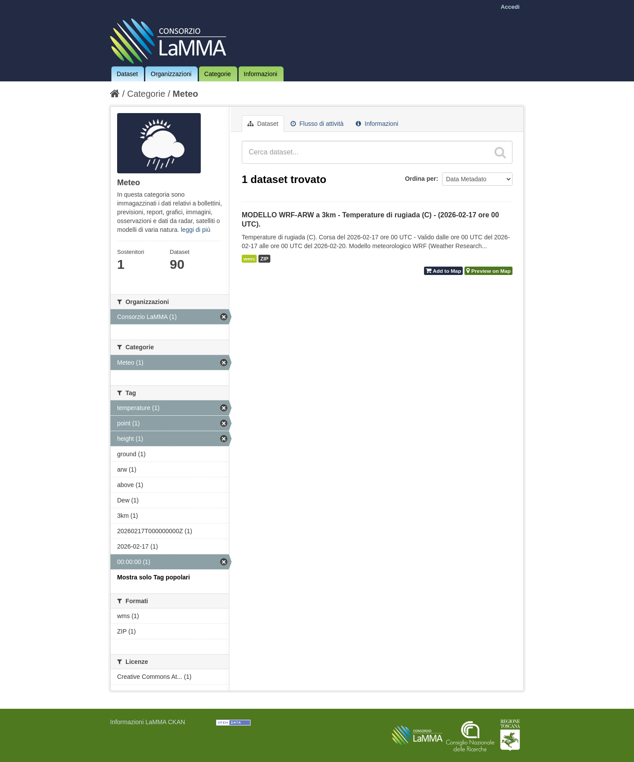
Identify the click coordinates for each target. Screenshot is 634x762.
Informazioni (260, 73)
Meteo (185, 94)
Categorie (217, 73)
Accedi (510, 7)
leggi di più (195, 229)
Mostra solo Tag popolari (153, 577)
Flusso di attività (317, 123)
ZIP (264, 259)
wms (249, 259)
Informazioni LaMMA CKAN (147, 721)
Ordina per (420, 178)
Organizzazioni (171, 73)
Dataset (127, 73)
